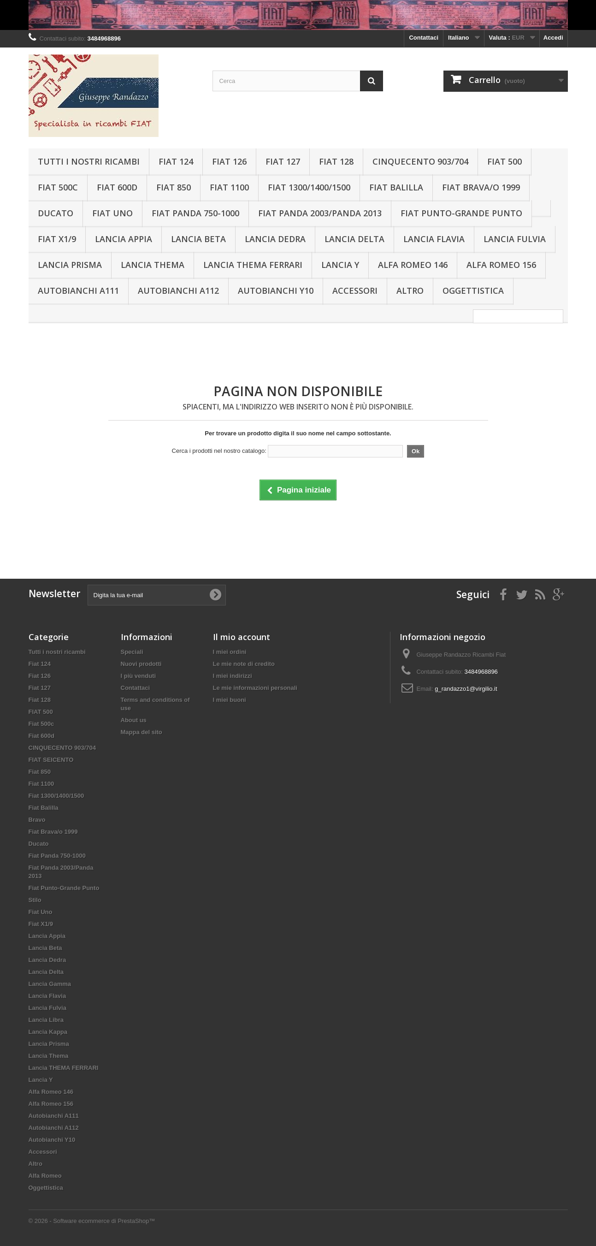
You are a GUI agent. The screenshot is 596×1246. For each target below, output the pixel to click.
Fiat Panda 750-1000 (195, 213)
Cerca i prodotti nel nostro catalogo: (219, 450)
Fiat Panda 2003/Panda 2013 (320, 213)
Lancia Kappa (48, 1031)
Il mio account (241, 636)
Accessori (355, 290)
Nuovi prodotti (141, 663)
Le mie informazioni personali (255, 687)
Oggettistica (473, 290)
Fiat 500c (58, 187)
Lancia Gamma (50, 983)
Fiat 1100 (229, 187)
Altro (410, 290)
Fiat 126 (229, 161)
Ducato (55, 213)
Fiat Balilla (396, 187)
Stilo (35, 899)
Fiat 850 (173, 187)
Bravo (37, 819)
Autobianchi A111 (78, 290)
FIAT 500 (504, 161)
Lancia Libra (46, 1019)
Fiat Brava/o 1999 (481, 187)
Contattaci (423, 37)
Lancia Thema (152, 264)
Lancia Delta (354, 238)
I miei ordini (230, 651)
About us (134, 720)
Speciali (132, 651)
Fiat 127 (283, 161)
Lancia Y (340, 264)
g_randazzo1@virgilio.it (466, 688)
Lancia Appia (123, 238)
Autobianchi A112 (178, 290)
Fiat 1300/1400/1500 (309, 187)
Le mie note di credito (244, 663)
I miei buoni (229, 699)
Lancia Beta (198, 238)
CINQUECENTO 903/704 (420, 161)
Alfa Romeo (45, 1175)
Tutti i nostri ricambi (89, 161)
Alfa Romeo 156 (501, 264)
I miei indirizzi (232, 675)
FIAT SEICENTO (51, 759)
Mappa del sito (141, 732)
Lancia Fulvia (515, 238)
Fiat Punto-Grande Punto (461, 213)
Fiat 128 (336, 161)
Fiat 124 (176, 161)
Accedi (553, 37)
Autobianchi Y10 (275, 290)
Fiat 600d (117, 187)
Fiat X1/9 (57, 238)
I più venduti (138, 675)
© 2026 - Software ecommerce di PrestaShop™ (92, 1220)
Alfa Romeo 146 (413, 264)
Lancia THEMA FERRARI (252, 264)
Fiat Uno (112, 213)
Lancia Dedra (275, 238)
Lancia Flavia (434, 238)
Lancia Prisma (70, 264)
